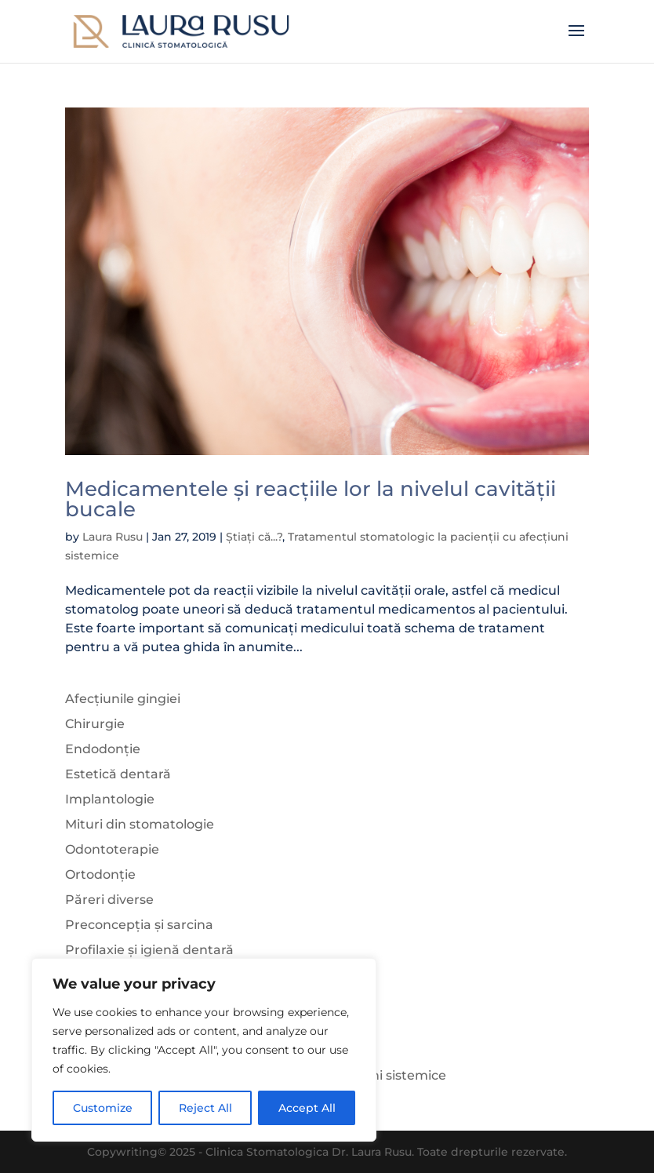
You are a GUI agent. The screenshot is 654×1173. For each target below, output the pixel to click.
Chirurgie (95, 723)
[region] (203, 1050)
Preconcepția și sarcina (139, 924)
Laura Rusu (112, 537)
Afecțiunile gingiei (122, 698)
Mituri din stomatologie (139, 824)
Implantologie (109, 799)
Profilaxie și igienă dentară (149, 949)
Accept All (307, 1108)
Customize (103, 1108)
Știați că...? (254, 537)
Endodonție (102, 748)
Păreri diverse (109, 899)
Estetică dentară (118, 774)
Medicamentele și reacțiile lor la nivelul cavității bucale (310, 499)
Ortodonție (100, 874)
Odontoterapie (112, 849)
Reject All (205, 1108)
